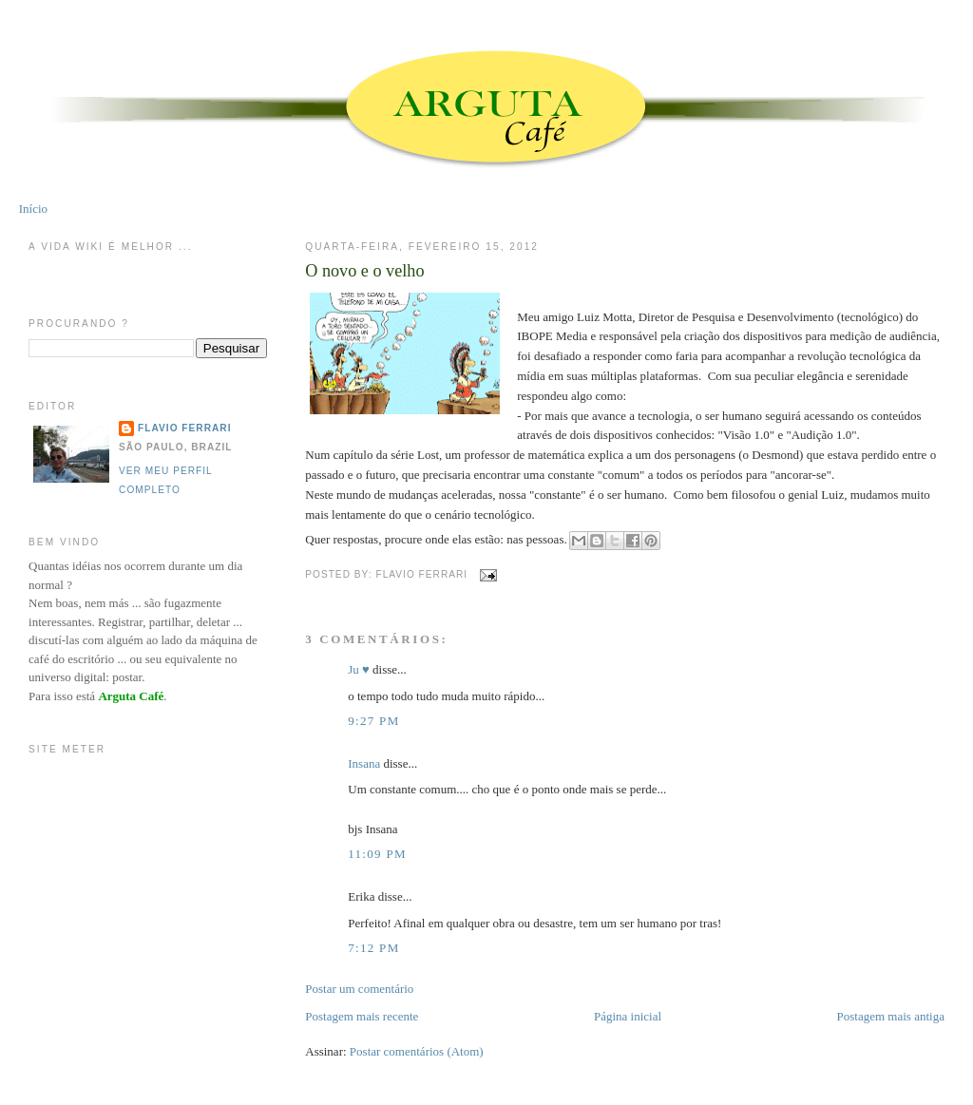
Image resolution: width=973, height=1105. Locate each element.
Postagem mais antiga (890, 1016)
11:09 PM (377, 854)
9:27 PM (373, 721)
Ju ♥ (359, 669)
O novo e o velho (364, 270)
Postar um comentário (359, 988)
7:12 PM (373, 948)
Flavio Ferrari (184, 428)
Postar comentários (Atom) (417, 1051)
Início (33, 208)
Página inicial (627, 1016)
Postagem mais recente (361, 1016)
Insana (364, 763)
